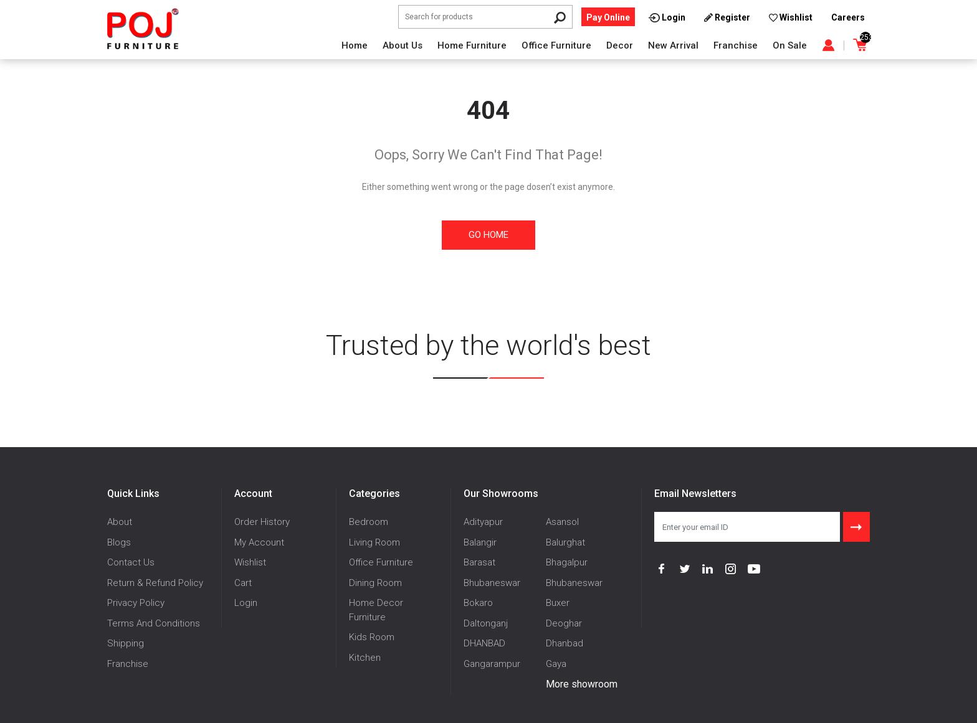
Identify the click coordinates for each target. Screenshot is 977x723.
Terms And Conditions (153, 623)
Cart (243, 582)
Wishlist (250, 562)
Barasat (479, 562)
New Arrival (673, 45)
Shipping (125, 643)
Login (245, 602)
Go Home (488, 234)
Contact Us (131, 562)
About (119, 521)
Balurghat (565, 542)
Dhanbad (564, 643)
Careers (848, 17)
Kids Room (371, 637)
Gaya (556, 663)
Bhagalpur (567, 562)
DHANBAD (484, 643)
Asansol (562, 521)
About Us (402, 45)
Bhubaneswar (492, 582)
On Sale (790, 45)
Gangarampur (492, 663)
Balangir (480, 542)
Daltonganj (486, 623)
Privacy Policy (135, 602)
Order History (262, 521)
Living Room (374, 542)
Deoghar (564, 623)
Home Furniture (472, 45)
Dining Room (375, 582)
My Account (259, 542)
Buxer (558, 602)
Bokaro (478, 602)
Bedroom (368, 521)
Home (354, 45)
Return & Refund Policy (155, 582)
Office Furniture (556, 45)
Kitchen (365, 657)
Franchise (735, 45)
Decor (619, 45)
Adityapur (483, 521)
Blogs (119, 542)
